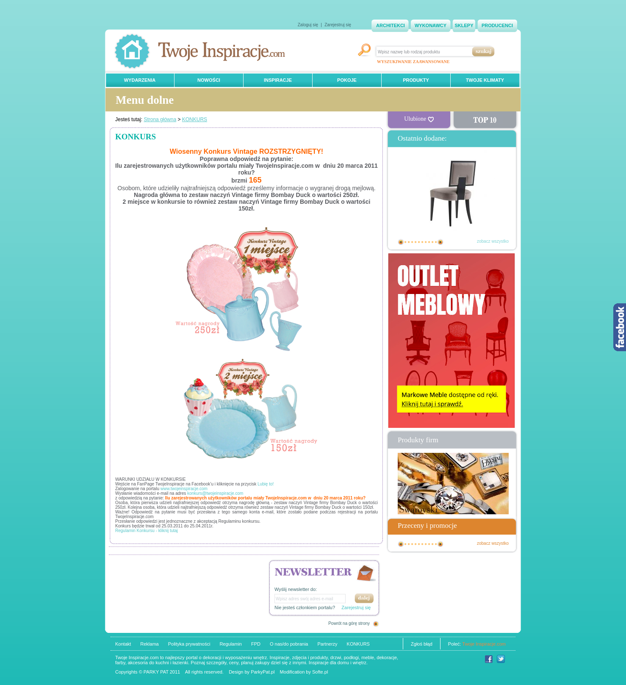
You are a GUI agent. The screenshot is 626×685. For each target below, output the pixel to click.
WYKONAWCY (430, 25)
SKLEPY (463, 25)
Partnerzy (327, 643)
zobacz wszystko (493, 241)
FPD (255, 643)
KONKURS (194, 119)
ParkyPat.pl (262, 671)
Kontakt (123, 643)
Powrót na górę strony (349, 623)
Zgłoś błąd (421, 643)
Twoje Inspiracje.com (484, 643)
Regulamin (230, 643)
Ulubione (419, 119)
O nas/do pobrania (289, 643)
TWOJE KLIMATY (485, 80)
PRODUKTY (416, 80)
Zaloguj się (308, 24)
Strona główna (160, 119)
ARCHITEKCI (390, 25)
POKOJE (347, 80)
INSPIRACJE (278, 80)
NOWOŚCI (208, 80)
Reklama (149, 643)
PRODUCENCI (497, 25)
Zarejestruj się (337, 24)
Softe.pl (320, 671)
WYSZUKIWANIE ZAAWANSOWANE (413, 61)
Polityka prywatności (189, 643)
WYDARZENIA (140, 80)
